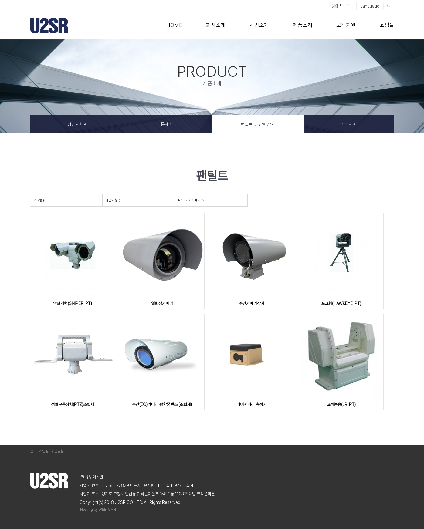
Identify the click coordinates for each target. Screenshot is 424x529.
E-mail (345, 6)
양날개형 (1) (114, 200)
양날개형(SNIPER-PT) (72, 303)
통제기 (167, 124)
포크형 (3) (40, 200)
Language (369, 6)
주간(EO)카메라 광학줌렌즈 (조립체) (162, 404)
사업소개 (259, 25)
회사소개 (216, 25)
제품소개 (302, 25)
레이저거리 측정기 (251, 404)
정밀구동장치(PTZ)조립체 (72, 404)
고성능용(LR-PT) (341, 404)
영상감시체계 (75, 124)
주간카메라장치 (251, 303)
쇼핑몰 (387, 25)
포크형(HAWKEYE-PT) (341, 303)
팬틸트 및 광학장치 (258, 124)
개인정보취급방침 (51, 451)
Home (174, 25)
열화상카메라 (162, 303)
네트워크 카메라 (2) (192, 200)
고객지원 (346, 25)
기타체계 (349, 124)
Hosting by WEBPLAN (98, 509)
